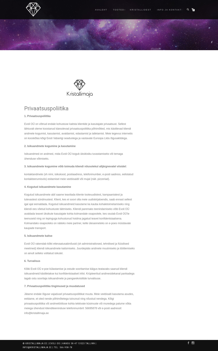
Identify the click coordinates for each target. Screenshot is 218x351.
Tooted (118, 10)
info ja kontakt (169, 10)
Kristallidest (140, 10)
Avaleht (101, 10)
